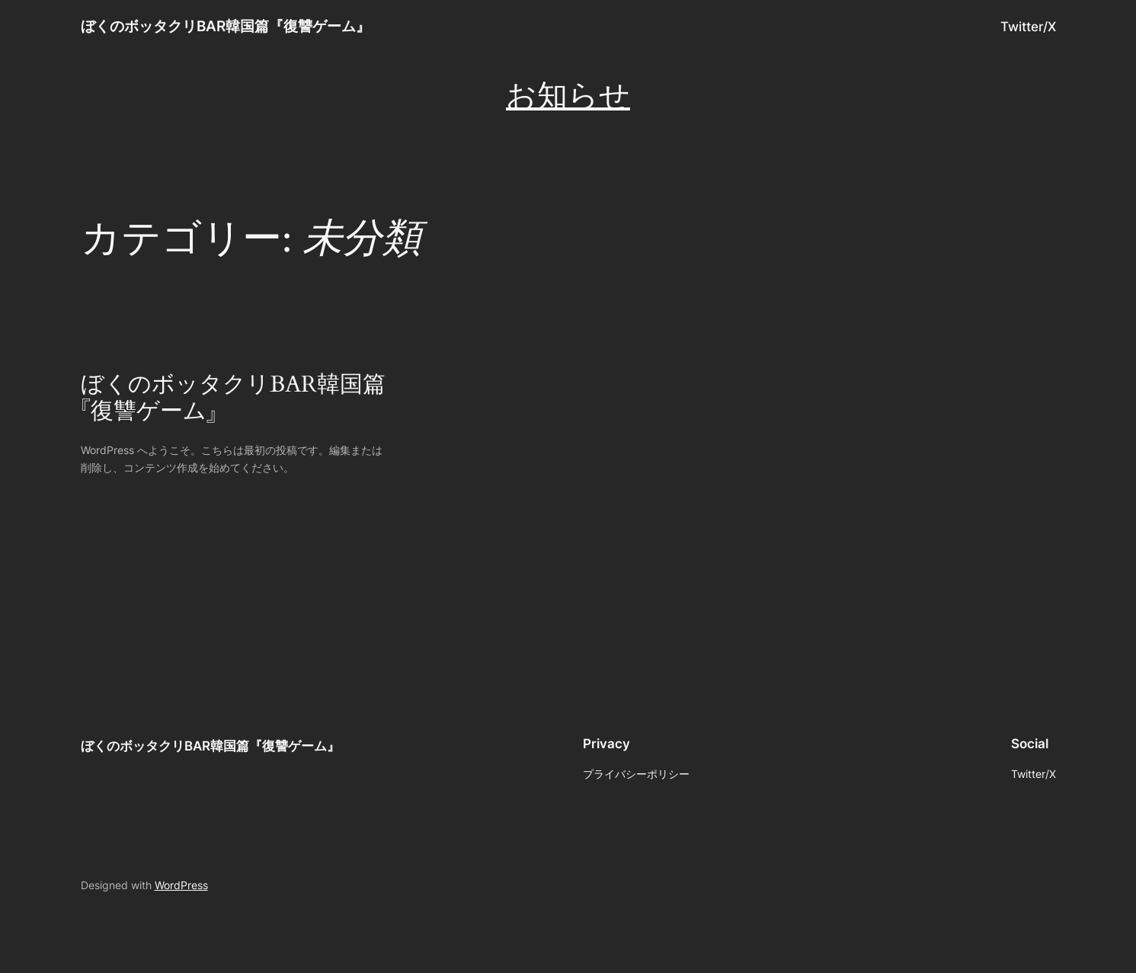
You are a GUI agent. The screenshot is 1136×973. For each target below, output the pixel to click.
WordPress (181, 885)
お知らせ (568, 96)
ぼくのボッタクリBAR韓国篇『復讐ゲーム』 (225, 26)
